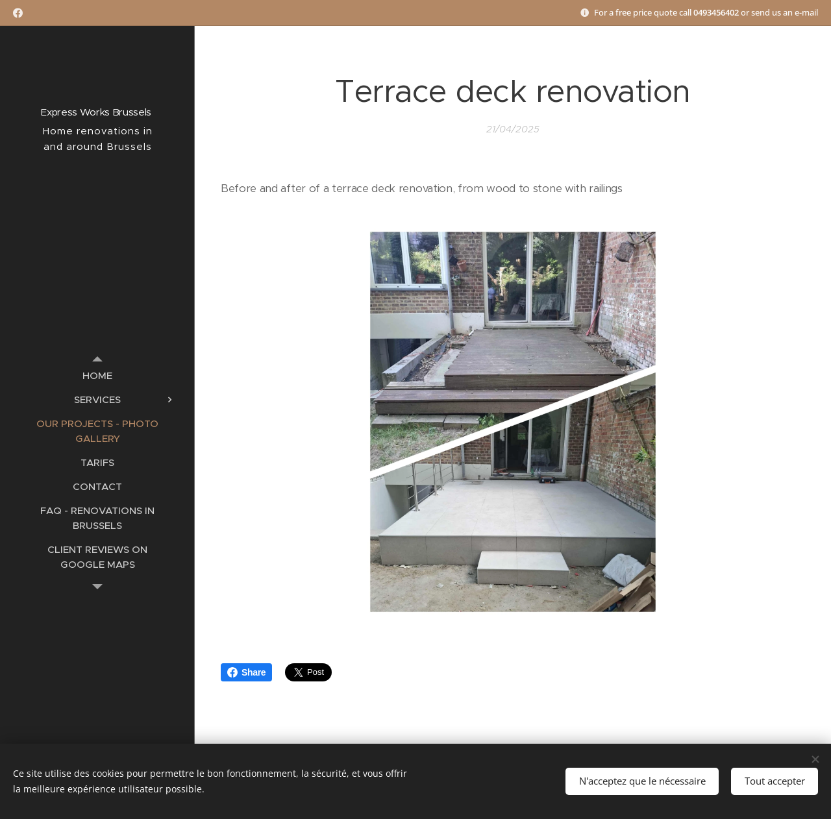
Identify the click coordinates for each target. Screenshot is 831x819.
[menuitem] (97, 375)
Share (246, 672)
